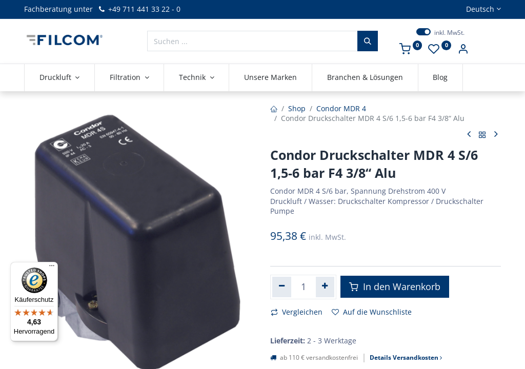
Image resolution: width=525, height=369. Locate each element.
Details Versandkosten (406, 358)
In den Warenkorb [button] (394, 286)
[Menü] (52, 268)
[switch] (423, 31)
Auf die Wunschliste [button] (372, 312)
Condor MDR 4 (341, 108)
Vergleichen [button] (296, 312)
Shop (297, 108)
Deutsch (480, 9)
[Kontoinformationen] (463, 50)
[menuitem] (270, 77)
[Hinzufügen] (325, 287)
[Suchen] (367, 41)
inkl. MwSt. (449, 33)
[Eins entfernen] (281, 287)
